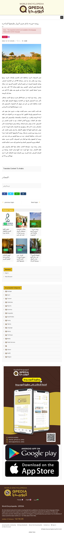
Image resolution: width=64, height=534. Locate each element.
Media (7, 338)
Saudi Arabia (9, 316)
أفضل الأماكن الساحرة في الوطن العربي (6, 257)
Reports (8, 306)
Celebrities (9, 302)
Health (8, 353)
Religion (8, 357)
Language (8, 327)
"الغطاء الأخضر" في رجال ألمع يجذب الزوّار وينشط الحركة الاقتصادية (35, 259)
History (8, 331)
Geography (9, 313)
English (28, 500)
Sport (7, 295)
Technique (9, 335)
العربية (36, 500)
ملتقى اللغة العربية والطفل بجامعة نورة (7, 231)
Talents (8, 324)
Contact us (47, 525)
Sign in (6, 273)
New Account (8, 276)
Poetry (8, 320)
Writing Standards (22, 525)
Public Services (10, 342)
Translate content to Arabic (13, 168)
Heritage (8, 291)
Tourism (8, 298)
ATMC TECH (32, 532)
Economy (8, 309)
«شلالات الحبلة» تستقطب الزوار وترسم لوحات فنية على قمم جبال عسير (21, 233)
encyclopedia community (9, 525)
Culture (8, 349)
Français (20, 500)
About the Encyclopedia (35, 525)
